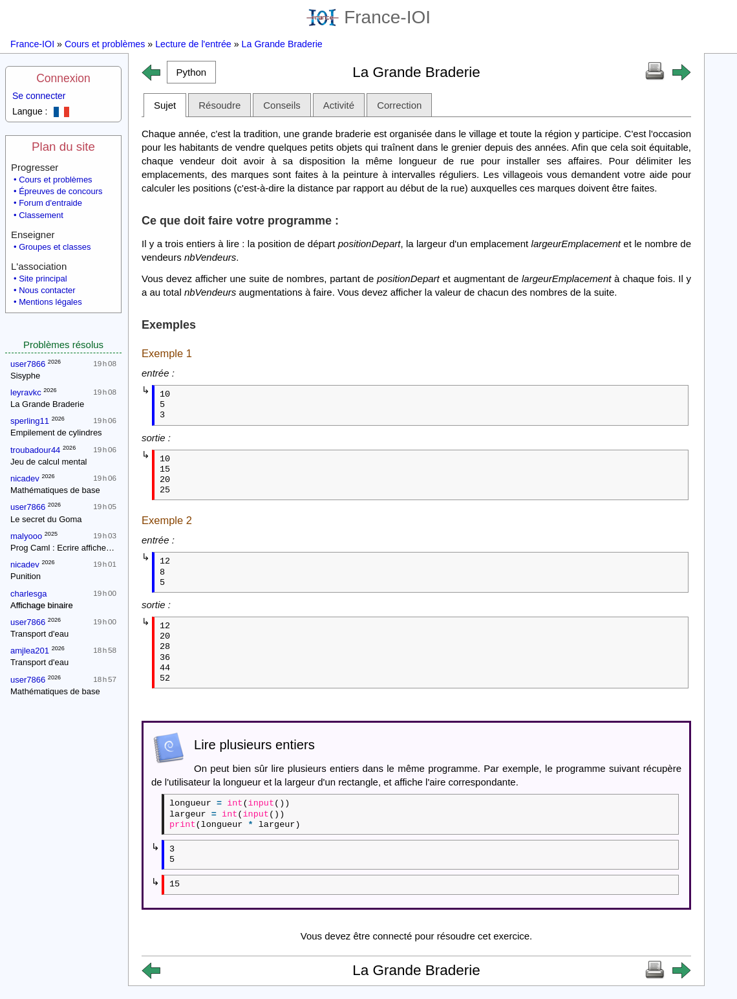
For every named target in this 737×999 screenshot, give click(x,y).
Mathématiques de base (55, 490)
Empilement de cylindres (56, 432)
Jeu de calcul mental (48, 462)
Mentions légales (50, 302)
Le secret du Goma (46, 519)
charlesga (28, 593)
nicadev (24, 478)
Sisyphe (25, 375)
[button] (191, 72)
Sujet (165, 105)
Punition (25, 576)
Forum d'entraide (50, 203)
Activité (338, 105)
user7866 (27, 364)
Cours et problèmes (105, 44)
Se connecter (39, 96)
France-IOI (368, 17)
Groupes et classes (55, 247)
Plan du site (63, 146)
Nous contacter (47, 290)
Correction (399, 105)
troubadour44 (35, 450)
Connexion (63, 78)
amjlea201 (29, 650)
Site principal (43, 278)
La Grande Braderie (282, 44)
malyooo (26, 536)
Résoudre (219, 105)
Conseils (282, 105)
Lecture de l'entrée (193, 44)
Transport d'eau (39, 634)
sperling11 (29, 421)
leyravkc (25, 392)
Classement (41, 215)
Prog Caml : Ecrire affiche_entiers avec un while (99, 548)
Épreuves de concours (60, 191)
